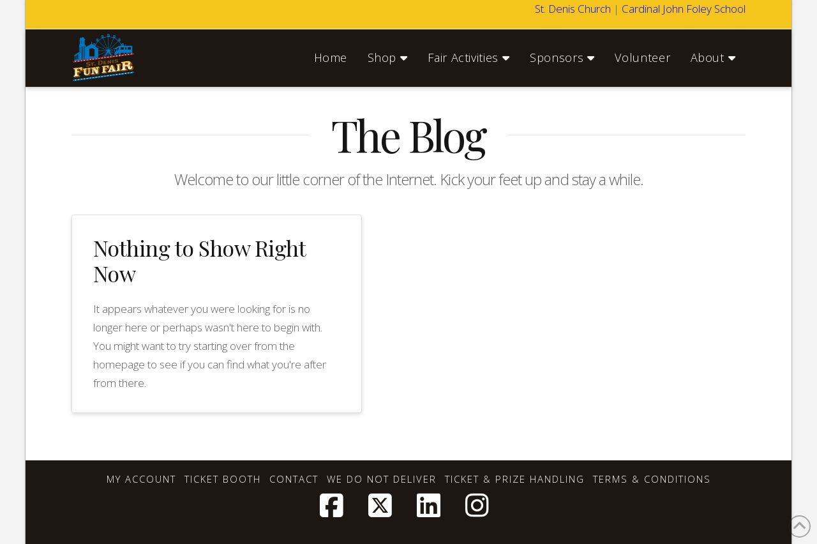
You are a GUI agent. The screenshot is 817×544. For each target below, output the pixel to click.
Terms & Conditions (652, 479)
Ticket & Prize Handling (515, 479)
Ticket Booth (222, 479)
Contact (294, 479)
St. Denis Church (573, 8)
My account (141, 479)
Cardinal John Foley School (684, 8)
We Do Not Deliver (382, 479)
